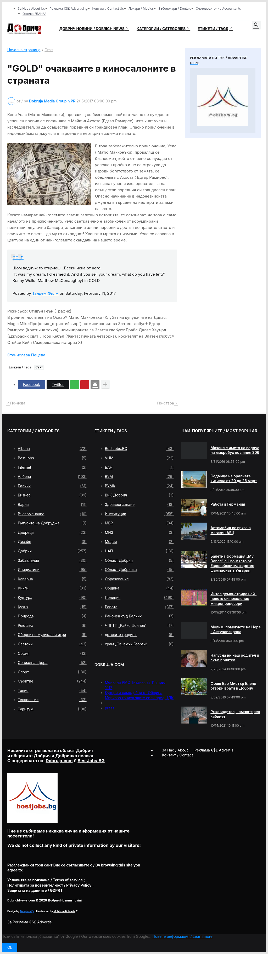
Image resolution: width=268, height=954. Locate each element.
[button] (256, 25)
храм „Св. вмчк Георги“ (139, 644)
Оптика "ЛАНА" (34, 14)
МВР (139, 523)
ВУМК (139, 486)
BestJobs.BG (139, 448)
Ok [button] (9, 947)
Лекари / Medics (141, 8)
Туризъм (52, 709)
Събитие (52, 681)
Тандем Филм (45, 293)
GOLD (18, 257)
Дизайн (52, 541)
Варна (52, 504)
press (110, 708)
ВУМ (139, 476)
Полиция (139, 597)
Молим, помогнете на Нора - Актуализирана (235, 629)
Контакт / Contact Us (108, 8)
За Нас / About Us (31, 8)
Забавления (52, 560)
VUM (139, 458)
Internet (52, 467)
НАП (139, 551)
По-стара (165, 403)
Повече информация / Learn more (182, 936)
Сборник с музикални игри (52, 634)
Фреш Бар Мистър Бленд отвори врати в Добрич (233, 685)
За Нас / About (175, 750)
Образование (139, 579)
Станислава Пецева (26, 354)
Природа (52, 616)
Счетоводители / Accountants (218, 8)
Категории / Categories (161, 28)
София (52, 653)
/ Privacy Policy (49, 885)
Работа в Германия (227, 504)
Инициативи (52, 569)
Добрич (52, 551)
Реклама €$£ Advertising (69, 8)
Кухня (52, 607)
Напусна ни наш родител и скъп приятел (234, 657)
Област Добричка (139, 569)
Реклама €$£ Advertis (32, 922)
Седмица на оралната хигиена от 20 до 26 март (233, 478)
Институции (139, 514)
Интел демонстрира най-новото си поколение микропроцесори (233, 598)
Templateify (27, 911)
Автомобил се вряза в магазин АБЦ (230, 530)
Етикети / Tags (213, 28)
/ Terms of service (45, 880)
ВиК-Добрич (139, 495)
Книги (52, 588)
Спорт (52, 672)
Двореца (52, 532)
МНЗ (139, 532)
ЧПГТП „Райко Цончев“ (139, 625)
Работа (139, 607)
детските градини (139, 634)
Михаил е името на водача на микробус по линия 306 (234, 450)
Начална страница (23, 50)
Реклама (52, 625)
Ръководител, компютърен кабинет (235, 714)
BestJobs (52, 458)
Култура (52, 597)
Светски (52, 644)
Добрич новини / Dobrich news (92, 28)
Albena (52, 448)
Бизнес (52, 495)
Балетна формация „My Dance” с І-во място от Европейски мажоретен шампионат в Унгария (232, 563)
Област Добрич (139, 560)
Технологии (52, 699)
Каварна (52, 579)
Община (139, 588)
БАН (139, 467)
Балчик (52, 486)
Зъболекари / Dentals (174, 8)
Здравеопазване (139, 504)
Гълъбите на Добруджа (52, 523)
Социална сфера (52, 662)
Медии (139, 541)
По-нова (17, 403)
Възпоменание (52, 514)
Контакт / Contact (177, 755)
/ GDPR (34, 890)
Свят (48, 50)
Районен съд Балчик (139, 616)
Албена (52, 476)
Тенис (52, 690)
